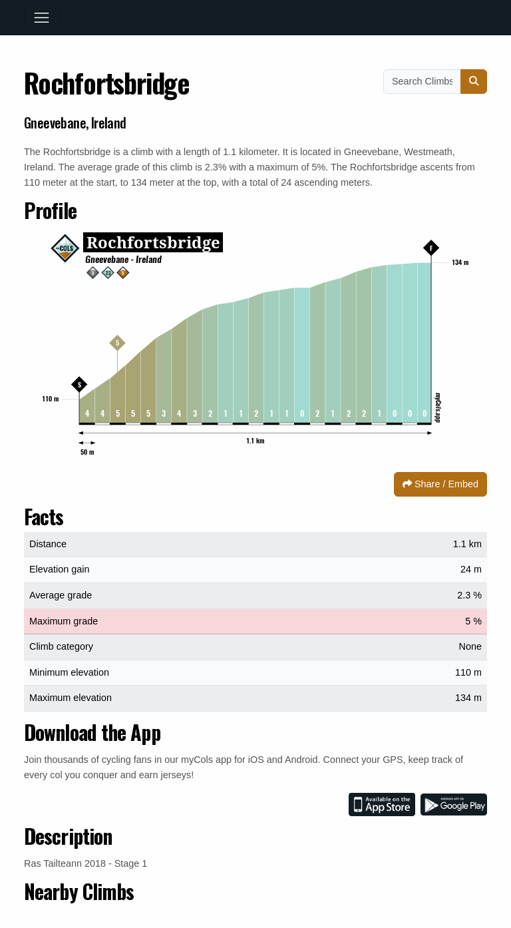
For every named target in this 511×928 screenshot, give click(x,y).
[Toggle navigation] (41, 17)
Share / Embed (440, 484)
